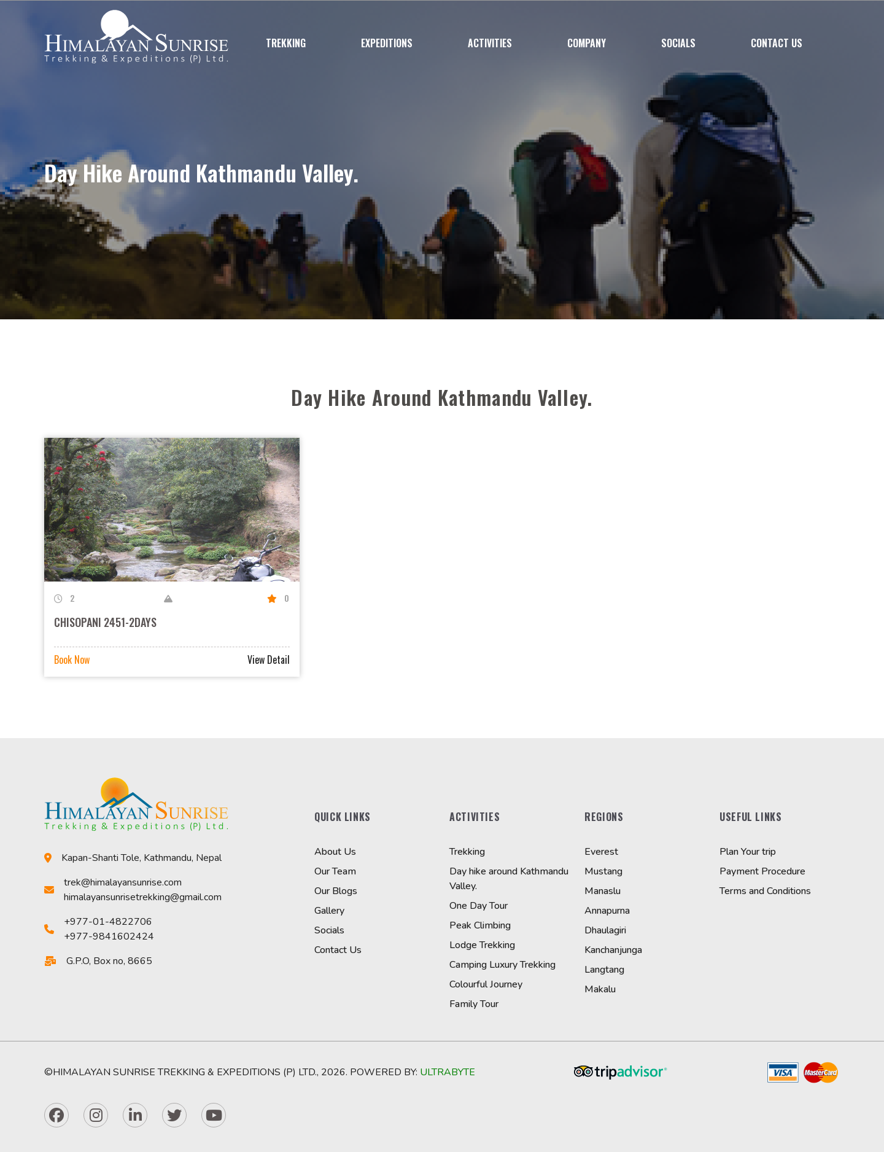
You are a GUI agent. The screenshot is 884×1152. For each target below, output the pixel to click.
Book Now (72, 659)
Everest (601, 851)
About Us (335, 851)
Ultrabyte (447, 1072)
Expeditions (387, 43)
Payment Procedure (762, 871)
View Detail (268, 659)
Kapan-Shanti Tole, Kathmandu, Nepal (141, 858)
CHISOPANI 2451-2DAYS (105, 622)
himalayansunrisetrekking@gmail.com (143, 897)
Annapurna (607, 910)
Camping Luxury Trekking (502, 964)
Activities (490, 43)
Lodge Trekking (482, 945)
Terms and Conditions (765, 891)
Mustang (603, 871)
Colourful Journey (485, 984)
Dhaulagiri (605, 930)
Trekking (286, 43)
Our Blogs (335, 891)
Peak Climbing (480, 925)
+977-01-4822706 (108, 921)
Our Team (335, 871)
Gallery (329, 910)
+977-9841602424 (109, 936)
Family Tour (473, 1004)
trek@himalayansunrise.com (123, 882)
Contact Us (776, 43)
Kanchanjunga (613, 950)
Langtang (604, 969)
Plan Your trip (747, 851)
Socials (678, 43)
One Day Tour (478, 906)
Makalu (600, 989)
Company (586, 43)
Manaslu (602, 891)
